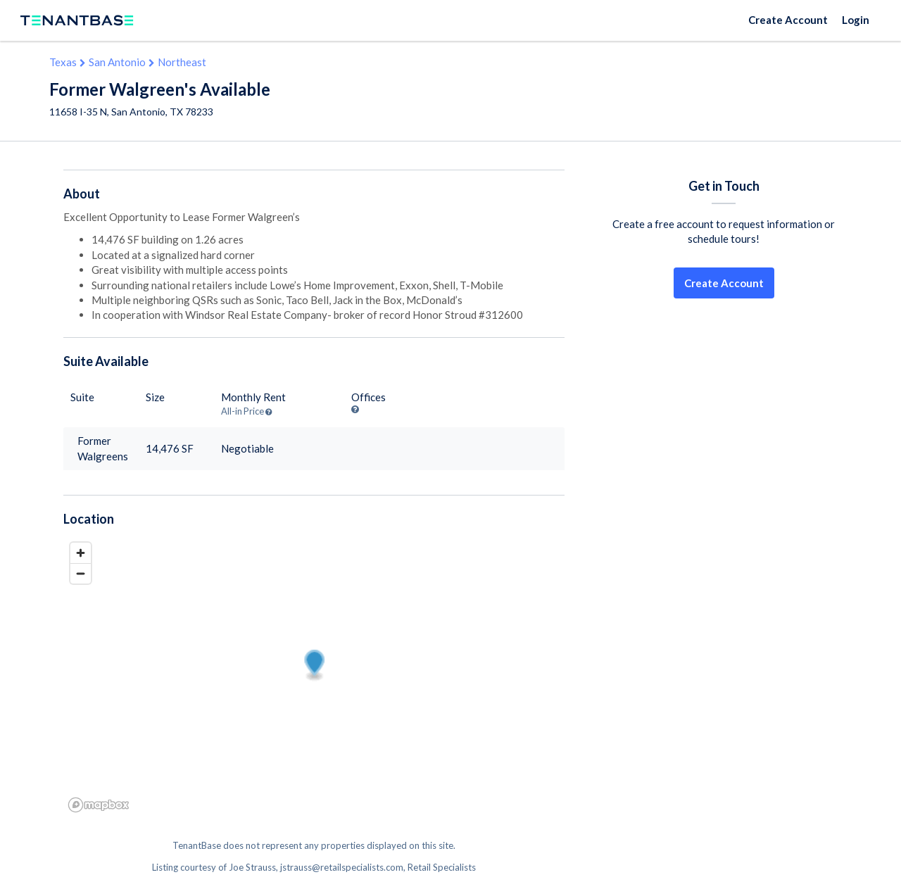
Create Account (788, 19)
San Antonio (117, 62)
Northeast (182, 62)
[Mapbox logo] (99, 805)
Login (855, 19)
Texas (63, 62)
